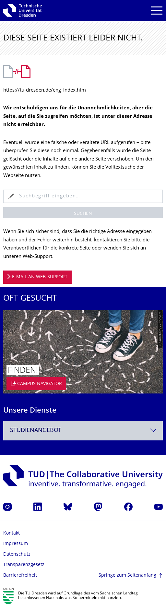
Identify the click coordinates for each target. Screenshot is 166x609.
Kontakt (11, 533)
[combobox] (83, 430)
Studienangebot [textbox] (35, 430)
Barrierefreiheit (20, 575)
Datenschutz (16, 554)
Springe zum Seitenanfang (127, 575)
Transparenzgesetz (23, 565)
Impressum (15, 544)
